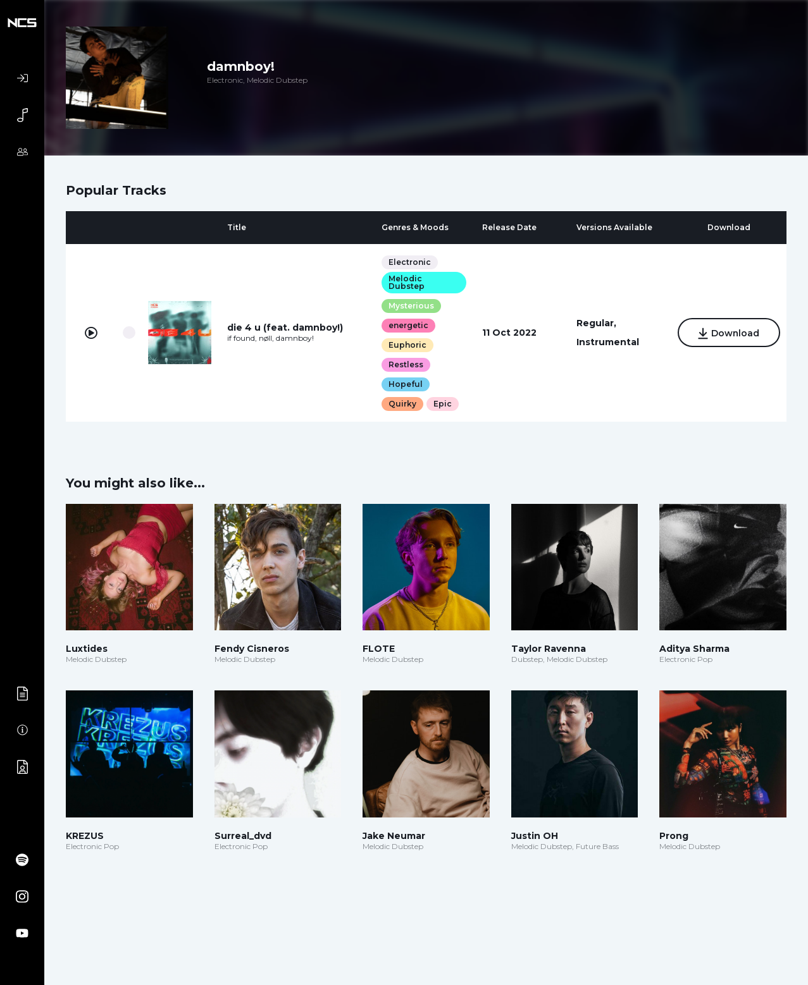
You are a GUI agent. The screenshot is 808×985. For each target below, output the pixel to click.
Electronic (409, 262)
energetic (408, 325)
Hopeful (405, 384)
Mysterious (410, 305)
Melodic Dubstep (406, 282)
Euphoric (407, 345)
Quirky (402, 403)
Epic (442, 403)
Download (728, 333)
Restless (405, 364)
